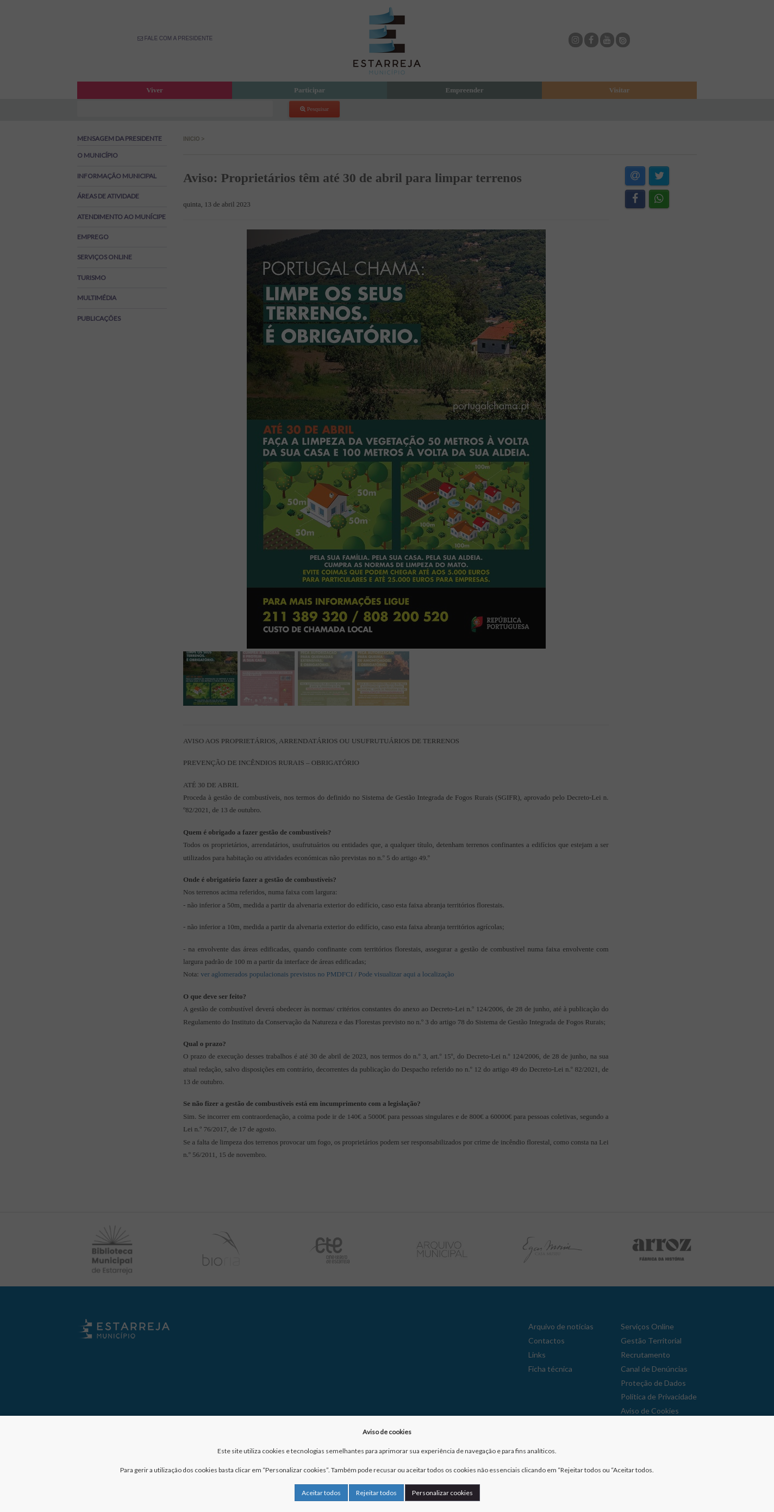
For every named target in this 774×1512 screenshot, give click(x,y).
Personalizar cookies (442, 1493)
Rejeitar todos (376, 1493)
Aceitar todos (321, 1493)
